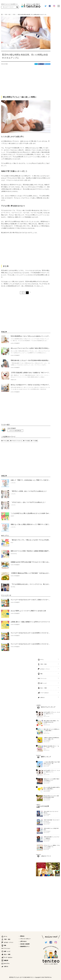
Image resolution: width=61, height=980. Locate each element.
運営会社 (22, 936)
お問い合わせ (23, 941)
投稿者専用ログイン (25, 946)
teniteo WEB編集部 (12, 428)
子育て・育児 (8, 14)
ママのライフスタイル (17, 440)
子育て (14, 14)
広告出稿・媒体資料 (25, 944)
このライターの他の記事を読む (15, 430)
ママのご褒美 (6, 440)
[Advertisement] (13, 457)
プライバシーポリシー (25, 938)
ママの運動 (34, 440)
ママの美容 (27, 440)
